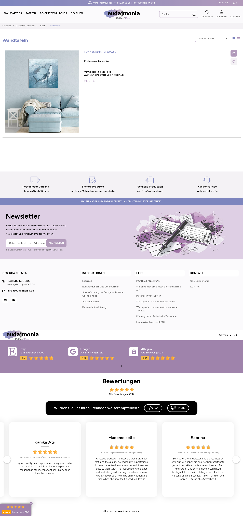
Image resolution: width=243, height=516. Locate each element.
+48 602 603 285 (123, 3)
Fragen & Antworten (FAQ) (150, 322)
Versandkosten (90, 301)
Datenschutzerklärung (94, 307)
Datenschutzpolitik (44, 250)
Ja (153, 408)
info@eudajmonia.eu (144, 3)
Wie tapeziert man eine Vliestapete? (155, 301)
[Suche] (194, 14)
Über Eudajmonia (199, 281)
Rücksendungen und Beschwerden (100, 286)
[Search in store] (178, 14)
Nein (178, 408)
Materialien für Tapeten (148, 295)
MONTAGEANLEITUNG (148, 281)
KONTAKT (195, 286)
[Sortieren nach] (212, 38)
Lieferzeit (87, 281)
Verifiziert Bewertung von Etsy (51, 452)
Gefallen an (207, 16)
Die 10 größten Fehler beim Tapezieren (156, 316)
